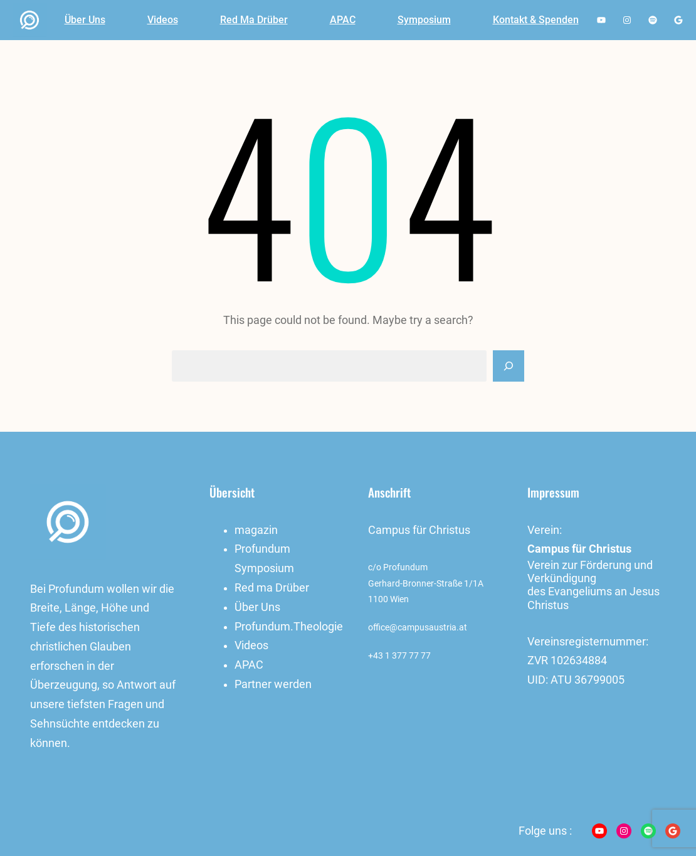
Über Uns (257, 607)
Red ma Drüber (272, 588)
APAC (249, 665)
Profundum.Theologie (289, 626)
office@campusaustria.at (417, 627)
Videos (251, 645)
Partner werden (273, 684)
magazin (256, 530)
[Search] (508, 366)
